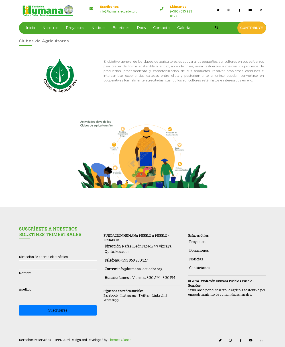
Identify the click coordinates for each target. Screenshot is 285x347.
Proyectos (75, 28)
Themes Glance (119, 340)
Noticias (98, 28)
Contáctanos (199, 268)
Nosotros (50, 28)
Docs (141, 28)
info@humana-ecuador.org (140, 269)
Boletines (120, 28)
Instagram (128, 295)
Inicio (30, 28)
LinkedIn (158, 295)
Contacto (161, 28)
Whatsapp (111, 300)
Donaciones (199, 250)
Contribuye (251, 28)
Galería (183, 28)
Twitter (144, 295)
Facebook (111, 295)
